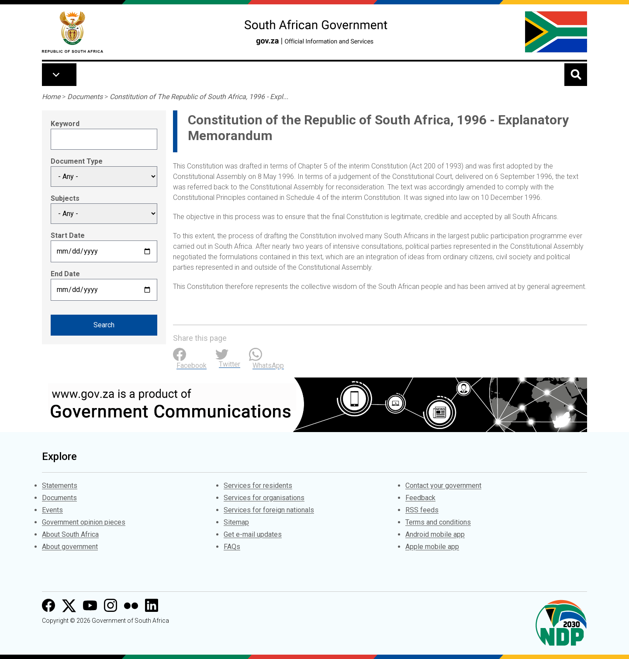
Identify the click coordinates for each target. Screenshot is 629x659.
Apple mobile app (432, 546)
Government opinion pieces (83, 522)
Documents (85, 97)
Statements (59, 485)
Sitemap (236, 522)
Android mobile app (435, 534)
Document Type (77, 161)
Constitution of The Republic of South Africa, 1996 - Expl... (199, 97)
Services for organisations (264, 498)
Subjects (65, 198)
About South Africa (70, 534)
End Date (65, 274)
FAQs (232, 546)
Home (51, 97)
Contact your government (443, 485)
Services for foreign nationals (269, 510)
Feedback (420, 498)
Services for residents (258, 485)
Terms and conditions (438, 522)
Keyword (65, 124)
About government (70, 546)
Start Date (68, 235)
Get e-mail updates (253, 534)
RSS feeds (422, 510)
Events (52, 510)
